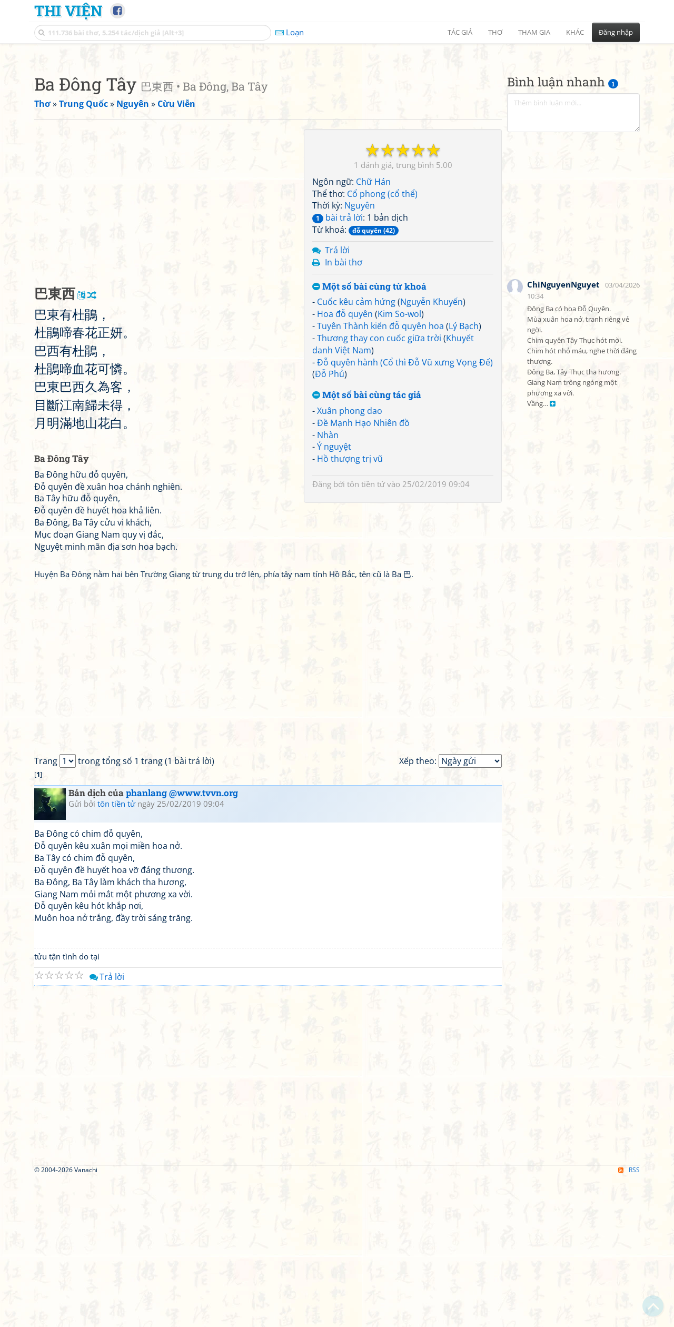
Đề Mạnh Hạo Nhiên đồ (363, 570)
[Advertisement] (337, 123)
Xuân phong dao (349, 558)
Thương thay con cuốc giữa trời (379, 485)
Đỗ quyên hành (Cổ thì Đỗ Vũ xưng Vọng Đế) (405, 510)
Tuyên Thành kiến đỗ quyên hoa (380, 473)
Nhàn (328, 582)
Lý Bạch (464, 473)
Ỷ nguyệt (334, 594)
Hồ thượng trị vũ (350, 606)
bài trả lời (337, 365)
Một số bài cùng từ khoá (369, 434)
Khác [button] (575, 32)
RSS (629, 1317)
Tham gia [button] (534, 32)
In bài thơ (343, 409)
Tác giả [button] (460, 32)
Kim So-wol (399, 461)
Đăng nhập (616, 32)
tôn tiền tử (366, 631)
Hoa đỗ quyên (345, 461)
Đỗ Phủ (329, 521)
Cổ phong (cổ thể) (382, 341)
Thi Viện (68, 11)
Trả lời (337, 397)
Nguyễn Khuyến (431, 449)
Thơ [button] (495, 32)
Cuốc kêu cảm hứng (356, 449)
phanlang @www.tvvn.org (182, 940)
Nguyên (359, 353)
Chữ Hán (373, 329)
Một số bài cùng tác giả (366, 543)
